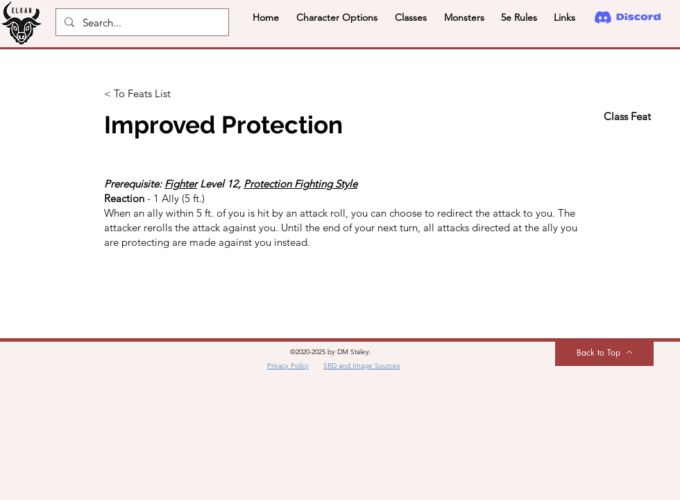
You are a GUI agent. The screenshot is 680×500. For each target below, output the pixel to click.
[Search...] (141, 22)
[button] (336, 17)
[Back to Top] (604, 352)
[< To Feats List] (150, 94)
